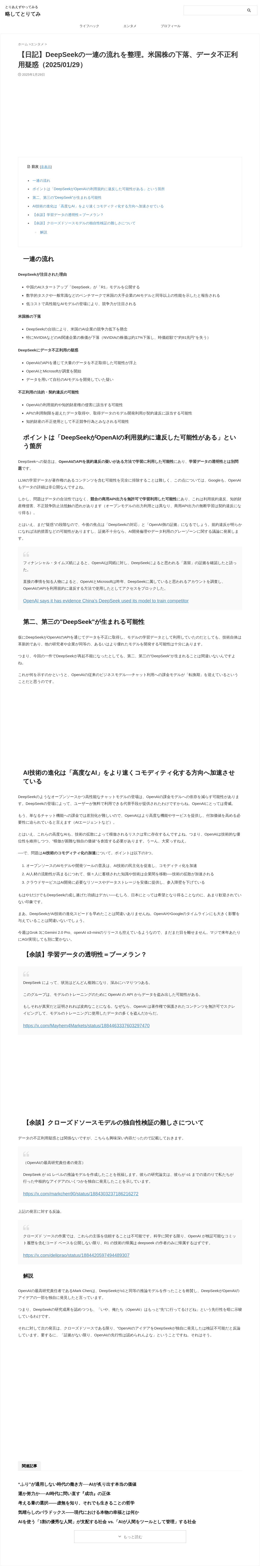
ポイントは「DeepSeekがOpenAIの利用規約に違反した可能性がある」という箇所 (100, 189)
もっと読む (132, 1532)
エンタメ (130, 26)
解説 (43, 232)
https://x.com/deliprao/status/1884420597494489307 (67, 1251)
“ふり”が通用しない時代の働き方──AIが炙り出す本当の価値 (70, 1479)
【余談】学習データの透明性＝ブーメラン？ (69, 215)
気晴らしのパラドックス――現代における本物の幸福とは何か (71, 1507)
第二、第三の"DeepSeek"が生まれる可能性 (68, 197)
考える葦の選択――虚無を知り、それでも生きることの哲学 (69, 1498)
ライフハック (89, 26)
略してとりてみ (23, 14)
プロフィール (171, 26)
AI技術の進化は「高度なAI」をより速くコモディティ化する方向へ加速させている (99, 206)
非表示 (46, 167)
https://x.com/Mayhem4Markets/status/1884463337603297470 (75, 1024)
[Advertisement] (130, 119)
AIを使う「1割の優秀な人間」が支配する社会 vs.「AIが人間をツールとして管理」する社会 (96, 1517)
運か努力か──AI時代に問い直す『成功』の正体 (59, 1488)
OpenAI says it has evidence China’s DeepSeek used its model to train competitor (92, 600)
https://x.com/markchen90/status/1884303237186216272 (71, 1190)
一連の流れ (42, 181)
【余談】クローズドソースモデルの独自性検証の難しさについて (85, 223)
